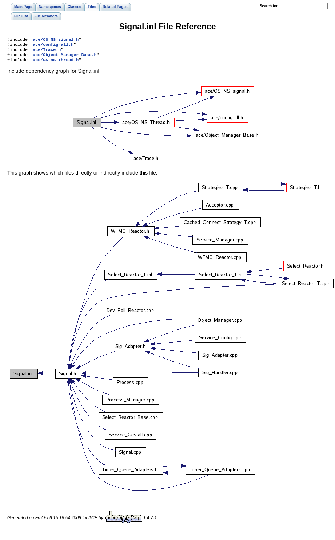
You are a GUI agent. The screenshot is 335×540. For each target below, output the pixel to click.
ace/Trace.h (47, 52)
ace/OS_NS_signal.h (56, 40)
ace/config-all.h (53, 46)
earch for (269, 6)
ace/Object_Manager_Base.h (64, 57)
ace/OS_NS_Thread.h (56, 63)
